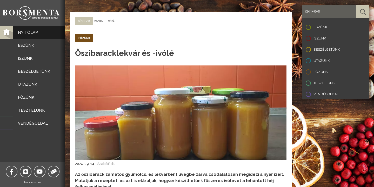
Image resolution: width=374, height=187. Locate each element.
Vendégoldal (326, 94)
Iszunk (319, 38)
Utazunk (321, 61)
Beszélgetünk (326, 49)
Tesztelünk (324, 83)
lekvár (112, 20)
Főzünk (320, 72)
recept (98, 20)
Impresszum (32, 182)
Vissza (84, 20)
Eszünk (320, 27)
